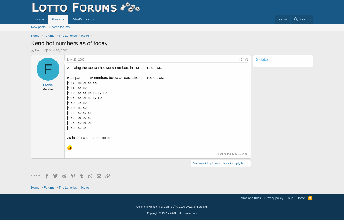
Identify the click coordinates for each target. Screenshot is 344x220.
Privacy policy (273, 198)
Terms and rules (250, 198)
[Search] (302, 19)
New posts (38, 27)
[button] (94, 19)
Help (290, 198)
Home (39, 19)
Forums (57, 19)
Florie (39, 50)
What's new (81, 19)
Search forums (59, 27)
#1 (246, 59)
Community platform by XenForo (172, 206)
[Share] (240, 59)
